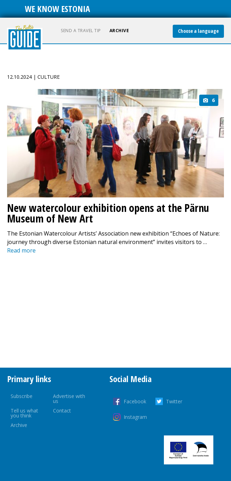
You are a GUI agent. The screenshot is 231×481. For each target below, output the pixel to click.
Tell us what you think (24, 413)
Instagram (135, 417)
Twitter (174, 401)
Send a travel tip (81, 31)
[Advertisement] (115, 311)
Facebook (135, 401)
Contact (62, 410)
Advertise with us (69, 398)
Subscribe (21, 396)
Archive (119, 31)
